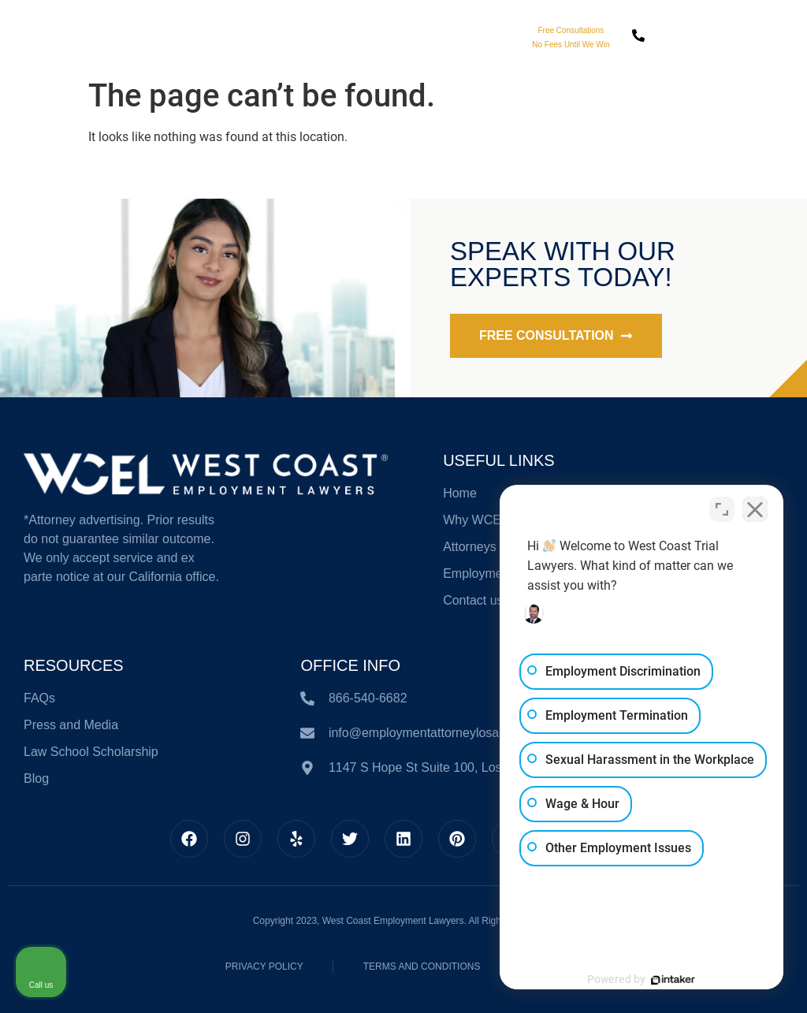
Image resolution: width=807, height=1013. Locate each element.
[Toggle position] (721, 509)
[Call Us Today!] (638, 35)
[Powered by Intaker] (673, 980)
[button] (767, 36)
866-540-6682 (700, 46)
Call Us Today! (700, 29)
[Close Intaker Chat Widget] (755, 509)
